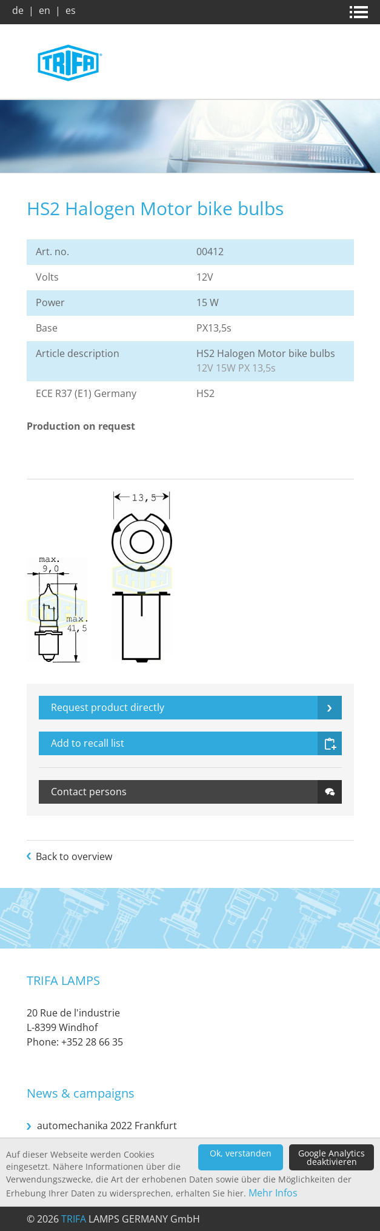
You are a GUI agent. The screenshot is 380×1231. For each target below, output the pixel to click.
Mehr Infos (273, 1192)
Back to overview (74, 856)
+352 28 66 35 (92, 1042)
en (44, 10)
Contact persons (89, 791)
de (18, 10)
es (70, 10)
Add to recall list (87, 743)
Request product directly (107, 707)
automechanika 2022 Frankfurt (107, 1125)
